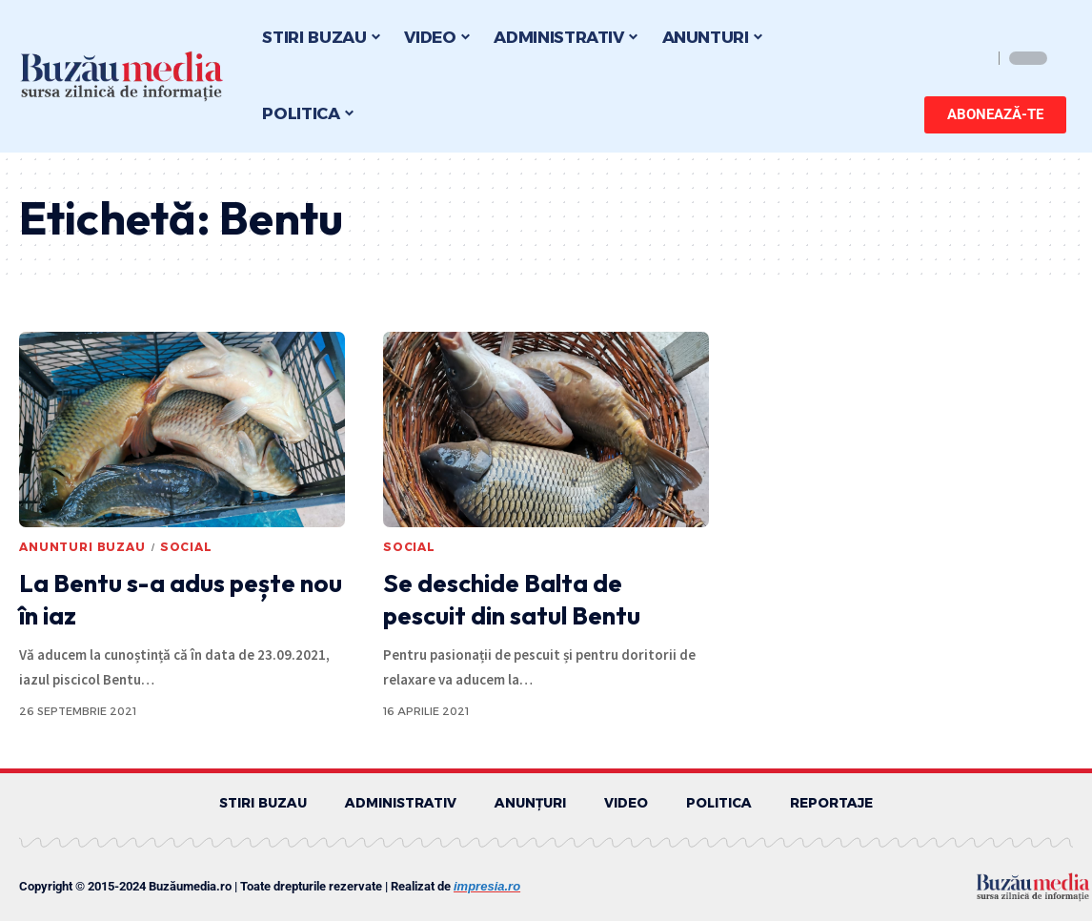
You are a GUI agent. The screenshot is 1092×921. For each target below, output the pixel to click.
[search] (972, 58)
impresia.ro (487, 887)
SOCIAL (186, 547)
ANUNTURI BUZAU (82, 547)
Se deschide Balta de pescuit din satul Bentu (511, 599)
